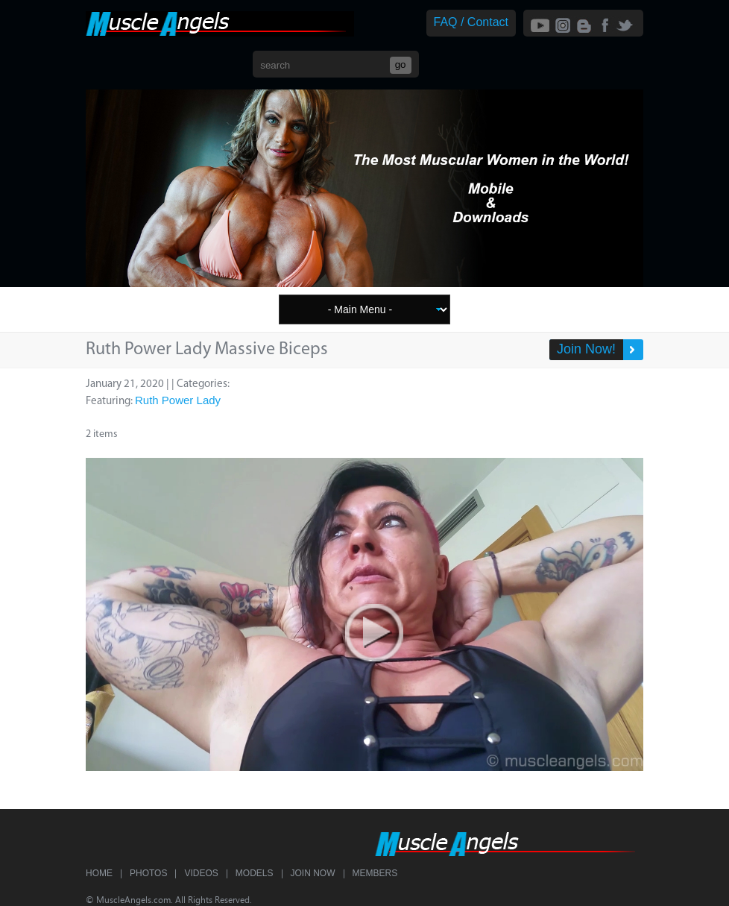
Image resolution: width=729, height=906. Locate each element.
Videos (201, 873)
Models (255, 873)
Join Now (313, 873)
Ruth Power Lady (178, 400)
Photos (148, 873)
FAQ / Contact (471, 22)
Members (375, 873)
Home (99, 873)
